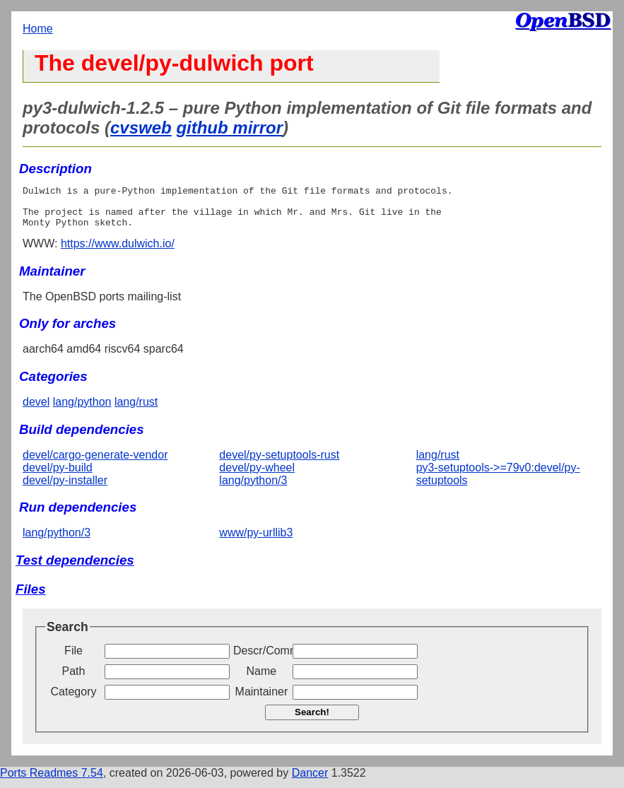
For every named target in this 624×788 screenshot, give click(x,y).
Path (74, 680)
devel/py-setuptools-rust (279, 463)
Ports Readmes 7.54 (51, 781)
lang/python (82, 410)
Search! (312, 720)
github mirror (229, 127)
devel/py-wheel (257, 476)
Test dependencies (75, 568)
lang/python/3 (253, 489)
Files (31, 597)
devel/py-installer (65, 489)
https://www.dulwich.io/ (118, 252)
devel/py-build (58, 476)
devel (36, 410)
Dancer (310, 781)
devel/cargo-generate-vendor (95, 463)
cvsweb (141, 127)
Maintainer (261, 700)
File (73, 659)
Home (38, 29)
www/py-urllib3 (256, 541)
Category (74, 700)
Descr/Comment (261, 659)
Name (262, 680)
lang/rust (136, 410)
